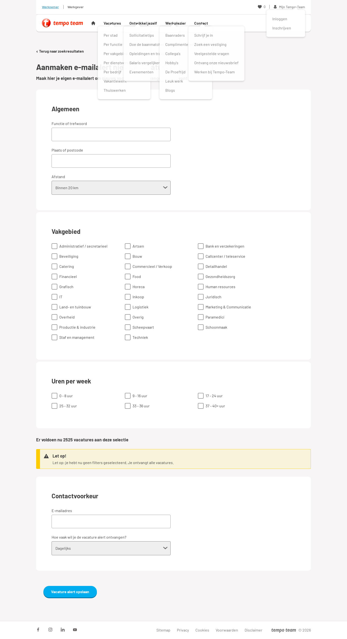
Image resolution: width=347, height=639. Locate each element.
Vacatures (112, 23)
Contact (201, 23)
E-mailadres (62, 510)
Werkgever (75, 7)
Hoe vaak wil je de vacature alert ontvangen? (89, 537)
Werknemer (50, 7)
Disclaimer (253, 630)
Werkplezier (175, 23)
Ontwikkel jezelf (143, 23)
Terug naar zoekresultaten (60, 51)
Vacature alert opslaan (70, 591)
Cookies (202, 630)
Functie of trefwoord (69, 123)
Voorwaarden (227, 630)
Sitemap (163, 630)
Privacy (183, 630)
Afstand (58, 176)
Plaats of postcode (67, 150)
